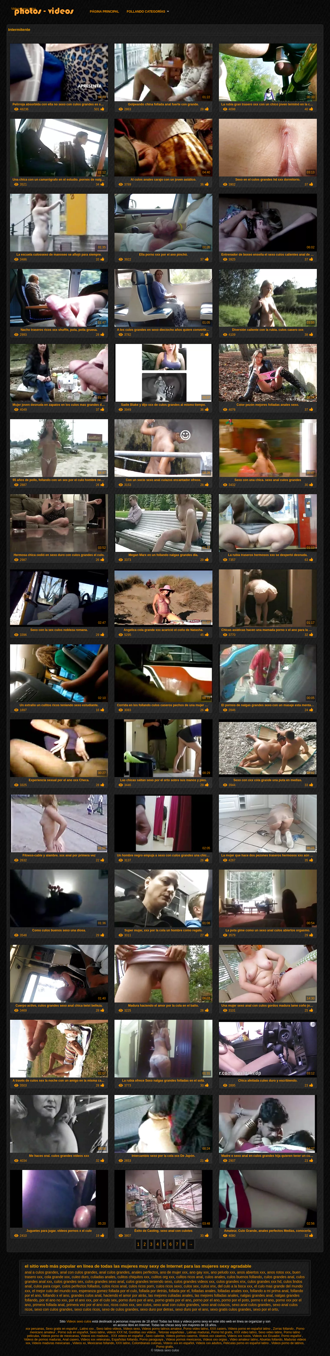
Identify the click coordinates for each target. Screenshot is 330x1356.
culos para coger (47, 1286)
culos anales (215, 1277)
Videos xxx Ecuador (265, 1336)
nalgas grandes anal (256, 1295)
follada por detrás (153, 1291)
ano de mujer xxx (174, 1272)
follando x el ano (56, 1295)
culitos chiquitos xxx (134, 1277)
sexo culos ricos (87, 1309)
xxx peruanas (35, 1328)
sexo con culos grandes (53, 1309)
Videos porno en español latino (249, 1328)
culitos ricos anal (189, 1277)
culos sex (191, 1286)
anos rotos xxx (278, 1272)
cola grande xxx (57, 1277)
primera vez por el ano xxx (88, 1305)
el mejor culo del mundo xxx (54, 1291)
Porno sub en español (73, 1332)
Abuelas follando (271, 1339)
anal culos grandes (114, 1272)
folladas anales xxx (233, 1291)
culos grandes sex (68, 1281)
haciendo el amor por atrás (124, 1295)
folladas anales (204, 1291)
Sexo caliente (155, 1336)
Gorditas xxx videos (142, 1332)
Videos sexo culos (23, 9)
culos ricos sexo (169, 1286)
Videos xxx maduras (95, 1336)
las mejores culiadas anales (170, 1295)
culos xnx (208, 1286)
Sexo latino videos (108, 1328)
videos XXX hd (117, 1332)
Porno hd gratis (221, 1332)
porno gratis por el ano (173, 1300)
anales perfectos (144, 1272)
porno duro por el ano (136, 1300)
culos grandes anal (279, 1277)
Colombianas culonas (147, 1343)
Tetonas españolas (171, 1332)
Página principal (104, 11)
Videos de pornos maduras (42, 1339)
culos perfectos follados (81, 1286)
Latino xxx (87, 1328)
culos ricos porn (141, 1286)
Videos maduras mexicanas (51, 1343)
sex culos (143, 1305)
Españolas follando (125, 1339)
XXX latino (123, 1343)
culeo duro (80, 1277)
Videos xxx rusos (239, 1336)
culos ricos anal (114, 1286)
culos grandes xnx (230, 1281)
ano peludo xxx (223, 1272)
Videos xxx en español (178, 1343)
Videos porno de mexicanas (60, 1336)
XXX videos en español (127, 1336)
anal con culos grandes (78, 1272)
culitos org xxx (162, 1277)
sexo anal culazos (215, 1305)
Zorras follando (283, 1328)
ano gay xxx (199, 1272)
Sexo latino (97, 1332)
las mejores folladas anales (216, 1295)
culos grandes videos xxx (194, 1281)
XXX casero (218, 1328)
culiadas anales (103, 1277)
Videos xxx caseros (212, 1336)
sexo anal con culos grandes (176, 1305)
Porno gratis (164, 1347)
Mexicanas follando (101, 1343)
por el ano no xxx (53, 1300)
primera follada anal (48, 1305)
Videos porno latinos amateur (162, 1328)
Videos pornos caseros (181, 1336)
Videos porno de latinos (287, 1343)
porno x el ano (262, 1300)
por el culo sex (105, 1300)
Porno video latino (195, 1328)
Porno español (291, 1336)
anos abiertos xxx (251, 1272)
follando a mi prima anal (269, 1291)
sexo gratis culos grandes (230, 1309)
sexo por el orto (265, 1309)
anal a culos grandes (41, 1272)
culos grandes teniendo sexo (149, 1281)
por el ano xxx (80, 1300)
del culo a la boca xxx (235, 1286)
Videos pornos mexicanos (183, 1339)
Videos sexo (131, 1328)
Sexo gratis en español (62, 1328)
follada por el (179, 1291)
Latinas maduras (198, 1332)
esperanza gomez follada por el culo (108, 1291)
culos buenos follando (244, 1277)
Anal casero (70, 1339)
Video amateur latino (244, 1339)
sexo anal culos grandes (251, 1305)
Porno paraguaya (151, 1339)
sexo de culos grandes (120, 1309)
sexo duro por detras (156, 1309)
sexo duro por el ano (191, 1309)
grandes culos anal (86, 1295)
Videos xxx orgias (215, 1339)
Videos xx (79, 1343)
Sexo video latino (270, 1332)
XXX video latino (245, 1332)
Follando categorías (146, 11)
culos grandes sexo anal (104, 1281)
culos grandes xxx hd (265, 1281)
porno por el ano (206, 1300)
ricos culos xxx (122, 1305)
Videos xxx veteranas (95, 1339)
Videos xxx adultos (209, 1343)
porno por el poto (235, 1300)
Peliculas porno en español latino (246, 1343)
